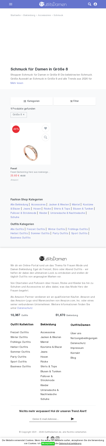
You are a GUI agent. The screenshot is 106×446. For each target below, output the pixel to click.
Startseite (16, 15)
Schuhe (15, 217)
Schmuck (58, 15)
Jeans (26, 209)
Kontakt (75, 353)
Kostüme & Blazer (51, 347)
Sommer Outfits (40, 233)
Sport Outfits (79, 233)
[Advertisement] (53, 42)
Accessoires (44, 15)
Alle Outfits (17, 229)
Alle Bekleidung (19, 205)
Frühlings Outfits (78, 229)
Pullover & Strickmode (23, 213)
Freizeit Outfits (36, 229)
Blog (73, 358)
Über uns (76, 333)
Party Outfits (60, 233)
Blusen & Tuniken (83, 209)
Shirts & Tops (62, 209)
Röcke (47, 209)
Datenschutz (25, 308)
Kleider (43, 213)
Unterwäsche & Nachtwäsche (67, 213)
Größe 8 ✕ (19, 115)
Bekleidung (29, 15)
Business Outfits (21, 238)
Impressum (77, 348)
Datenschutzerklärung (70, 444)
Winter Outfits (56, 229)
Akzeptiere (48, 444)
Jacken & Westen (59, 205)
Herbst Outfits (19, 233)
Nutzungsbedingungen (84, 338)
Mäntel (76, 205)
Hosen (37, 209)
